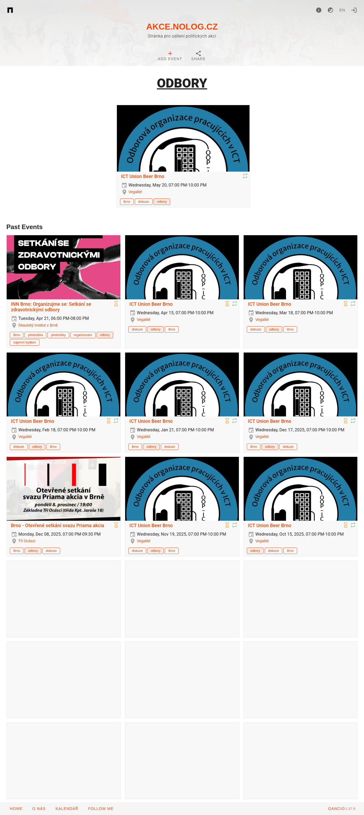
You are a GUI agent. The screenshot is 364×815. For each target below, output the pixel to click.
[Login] (354, 10)
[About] (319, 10)
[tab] (170, 56)
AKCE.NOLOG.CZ (182, 26)
